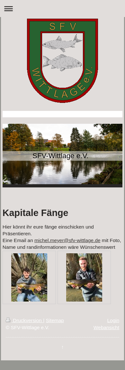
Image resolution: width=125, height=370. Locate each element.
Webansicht (106, 327)
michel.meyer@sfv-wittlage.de (67, 240)
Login (113, 320)
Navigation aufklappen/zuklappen (62, 8)
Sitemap (55, 320)
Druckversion (24, 320)
